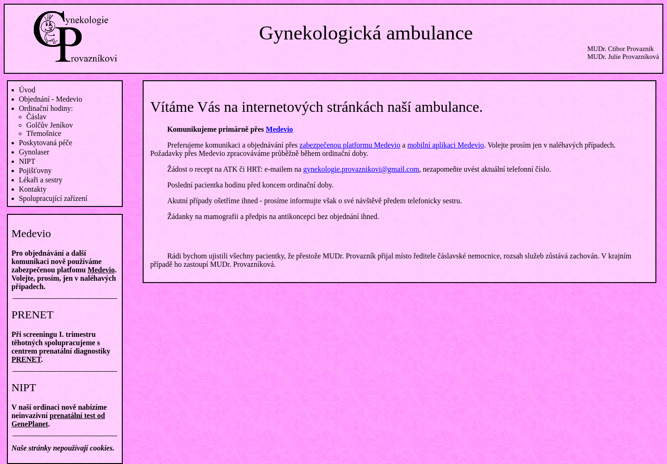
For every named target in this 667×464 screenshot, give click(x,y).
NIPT (27, 161)
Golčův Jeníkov (49, 125)
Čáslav (36, 117)
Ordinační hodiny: (46, 108)
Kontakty (33, 189)
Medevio (101, 270)
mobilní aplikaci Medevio (445, 145)
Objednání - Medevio (50, 99)
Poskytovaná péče (45, 143)
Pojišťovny (35, 170)
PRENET (26, 359)
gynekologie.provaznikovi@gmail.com (361, 169)
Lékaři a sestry (41, 180)
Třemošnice (44, 133)
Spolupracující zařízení (53, 198)
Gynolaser (34, 152)
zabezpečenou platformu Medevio (350, 145)
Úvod (27, 90)
